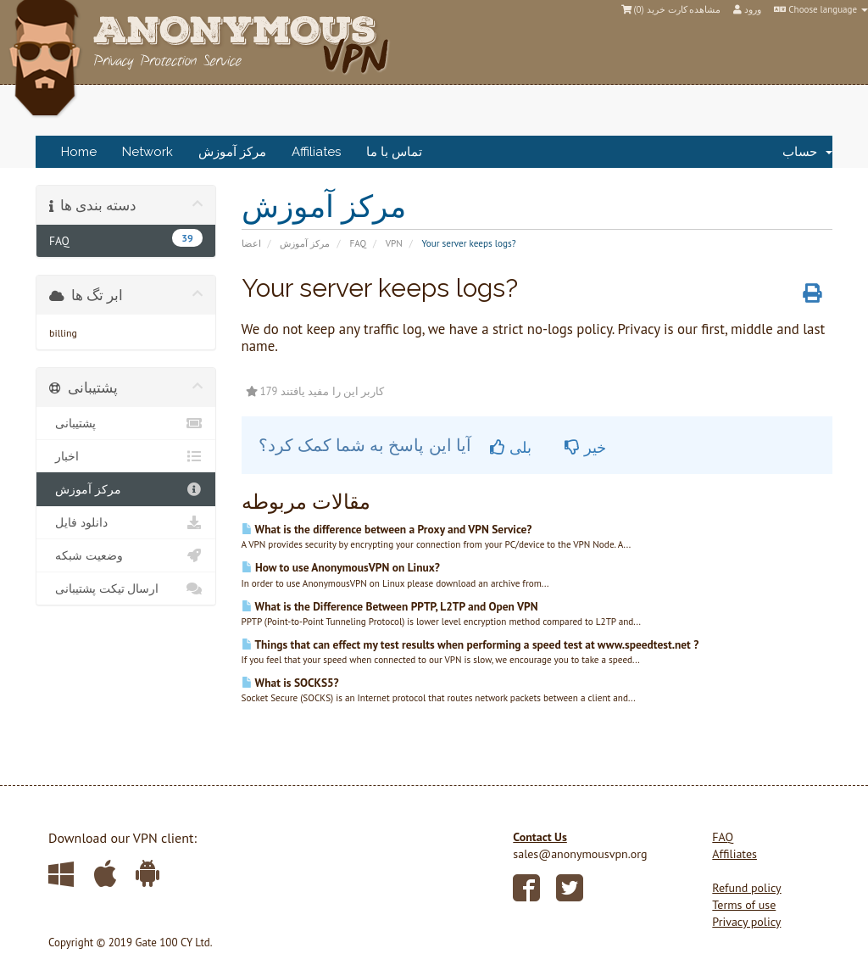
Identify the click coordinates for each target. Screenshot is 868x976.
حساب (807, 151)
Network (147, 151)
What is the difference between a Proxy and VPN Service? (387, 529)
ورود (747, 9)
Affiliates (316, 151)
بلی (510, 447)
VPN (394, 243)
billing (63, 332)
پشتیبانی (126, 423)
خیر (585, 447)
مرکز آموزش (232, 151)
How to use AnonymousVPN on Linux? (341, 567)
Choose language (821, 9)
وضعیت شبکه (126, 555)
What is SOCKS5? (290, 682)
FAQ (357, 243)
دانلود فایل (126, 522)
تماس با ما (394, 151)
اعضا (251, 243)
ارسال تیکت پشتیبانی (126, 588)
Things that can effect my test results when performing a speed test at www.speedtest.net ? (470, 644)
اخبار (126, 456)
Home (79, 151)
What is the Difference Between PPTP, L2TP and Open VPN (390, 606)
